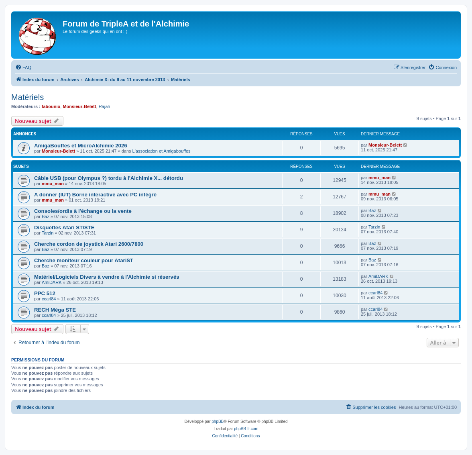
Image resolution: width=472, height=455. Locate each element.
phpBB (218, 421)
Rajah (104, 106)
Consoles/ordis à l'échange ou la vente (83, 211)
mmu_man (53, 183)
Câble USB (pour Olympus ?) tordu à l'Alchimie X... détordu (108, 178)
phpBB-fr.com (246, 428)
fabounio (51, 106)
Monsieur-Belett (79, 106)
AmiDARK (52, 282)
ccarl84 (49, 298)
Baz (45, 216)
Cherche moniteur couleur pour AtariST (83, 260)
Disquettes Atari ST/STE (64, 227)
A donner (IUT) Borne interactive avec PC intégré (95, 195)
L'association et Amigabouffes (161, 151)
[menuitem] (23, 67)
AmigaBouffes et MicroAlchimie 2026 (80, 146)
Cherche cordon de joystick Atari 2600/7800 (88, 244)
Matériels (27, 97)
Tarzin (47, 233)
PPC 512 (44, 293)
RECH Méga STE (55, 310)
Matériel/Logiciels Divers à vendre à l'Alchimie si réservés (106, 277)
